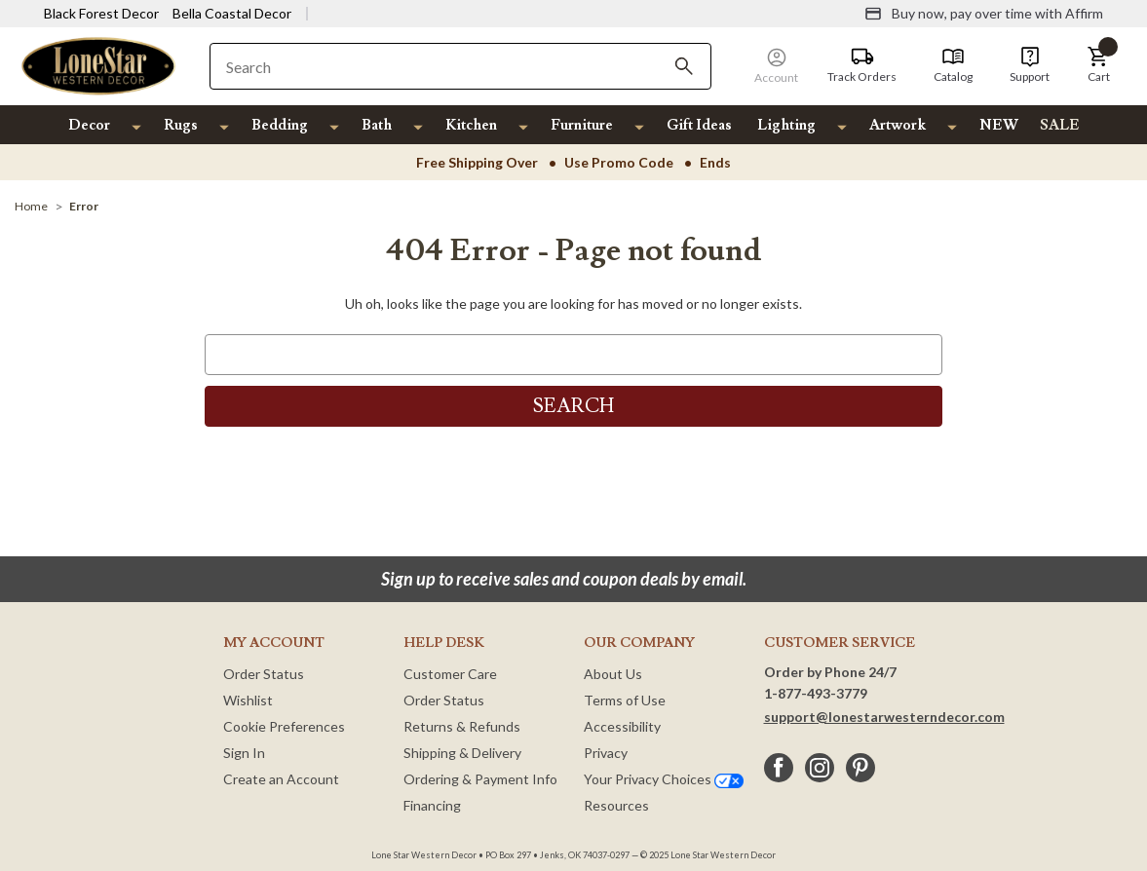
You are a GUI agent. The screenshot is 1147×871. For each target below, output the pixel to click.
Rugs (181, 125)
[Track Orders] (862, 65)
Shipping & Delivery (462, 752)
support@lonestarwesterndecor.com (884, 716)
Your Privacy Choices (664, 779)
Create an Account (281, 779)
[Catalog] (953, 65)
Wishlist (248, 700)
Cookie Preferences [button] (284, 726)
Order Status (263, 673)
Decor (89, 125)
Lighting (786, 125)
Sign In (244, 752)
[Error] (83, 206)
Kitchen (471, 125)
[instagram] (819, 767)
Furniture (582, 125)
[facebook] (778, 767)
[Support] (1029, 65)
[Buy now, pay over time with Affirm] (983, 13)
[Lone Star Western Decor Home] (98, 65)
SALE (1060, 125)
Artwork (897, 125)
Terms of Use (625, 700)
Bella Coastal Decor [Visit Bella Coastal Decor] (231, 13)
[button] (1098, 65)
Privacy (606, 752)
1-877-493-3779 (815, 693)
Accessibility (622, 726)
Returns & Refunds (461, 726)
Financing (432, 805)
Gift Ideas (699, 125)
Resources (616, 805)
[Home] (31, 206)
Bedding (279, 125)
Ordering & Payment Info (480, 779)
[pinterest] (860, 767)
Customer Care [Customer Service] (450, 673)
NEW (998, 125)
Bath (377, 125)
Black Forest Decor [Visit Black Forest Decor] (101, 13)
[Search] (684, 66)
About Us (613, 673)
